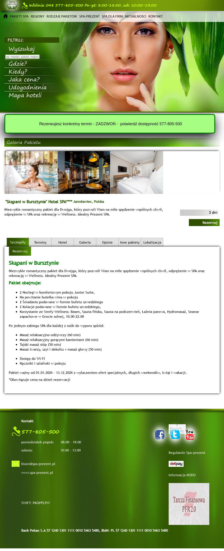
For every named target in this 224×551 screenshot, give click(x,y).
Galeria (85, 242)
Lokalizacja (152, 242)
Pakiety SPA (19, 16)
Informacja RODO (182, 475)
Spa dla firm (112, 16)
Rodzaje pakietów (62, 16)
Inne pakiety (130, 242)
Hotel (62, 242)
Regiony (37, 16)
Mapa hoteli (25, 94)
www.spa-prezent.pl (37, 472)
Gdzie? (18, 63)
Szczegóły (18, 242)
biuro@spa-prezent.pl (38, 463)
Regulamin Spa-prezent (187, 452)
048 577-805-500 (52, 5)
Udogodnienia (28, 87)
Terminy (40, 242)
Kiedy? (18, 71)
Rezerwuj (209, 222)
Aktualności (135, 16)
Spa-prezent (89, 16)
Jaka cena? (24, 79)
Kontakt (155, 16)
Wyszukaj (22, 48)
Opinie (107, 242)
